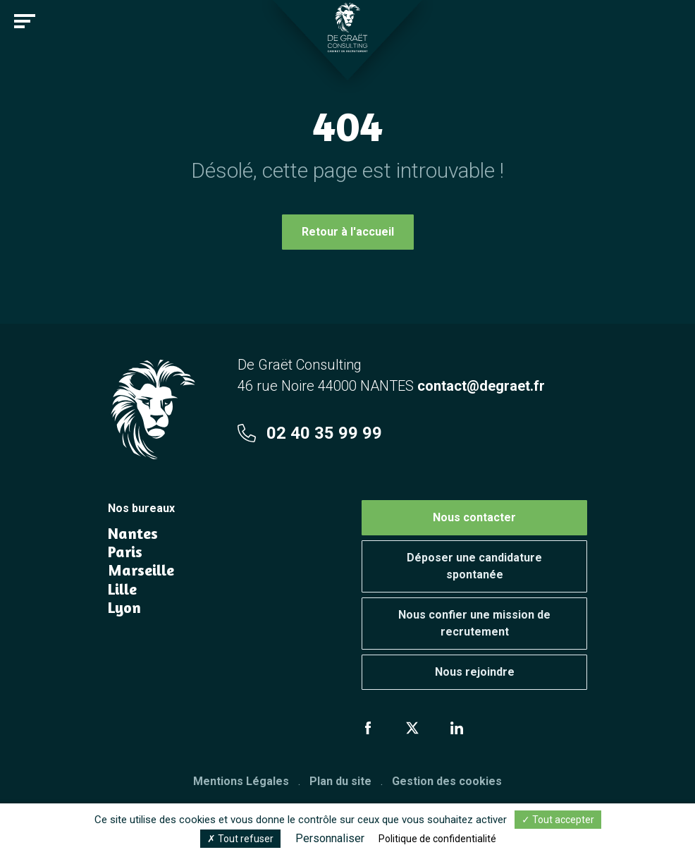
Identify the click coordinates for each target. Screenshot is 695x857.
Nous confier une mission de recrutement (474, 623)
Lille (122, 589)
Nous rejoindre (475, 672)
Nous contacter (474, 517)
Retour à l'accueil (348, 231)
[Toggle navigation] (24, 21)
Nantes (133, 533)
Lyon (124, 607)
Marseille (141, 570)
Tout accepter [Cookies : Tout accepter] (558, 819)
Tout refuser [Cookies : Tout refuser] (240, 838)
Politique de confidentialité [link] (437, 838)
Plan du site (340, 781)
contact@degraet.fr (481, 385)
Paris (125, 551)
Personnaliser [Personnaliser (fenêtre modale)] (329, 838)
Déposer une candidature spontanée (474, 566)
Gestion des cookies (447, 781)
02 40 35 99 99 (310, 433)
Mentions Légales (241, 781)
